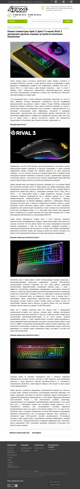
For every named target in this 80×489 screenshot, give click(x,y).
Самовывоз (10, 462)
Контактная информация (11, 451)
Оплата (30, 2)
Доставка (23, 2)
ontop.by (36, 471)
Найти (67, 21)
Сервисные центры (26, 448)
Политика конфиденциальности (12, 466)
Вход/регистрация (13, 2)
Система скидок (38, 2)
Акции (36, 450)
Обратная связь (25, 450)
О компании (10, 448)
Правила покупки (12, 455)
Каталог (17, 21)
